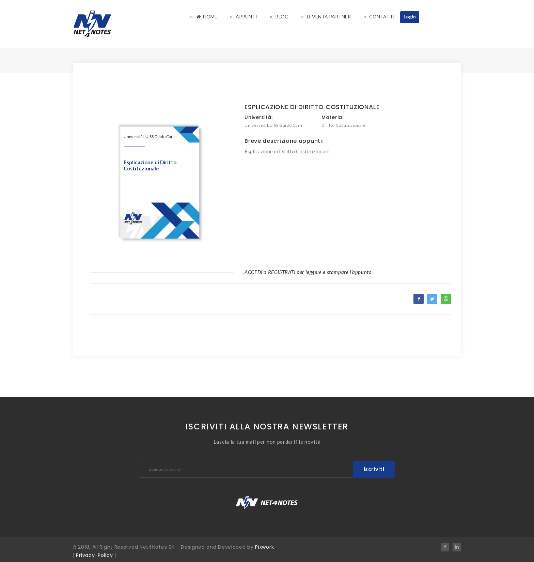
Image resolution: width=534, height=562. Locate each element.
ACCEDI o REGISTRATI (270, 272)
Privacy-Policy (94, 555)
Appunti (246, 16)
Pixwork (264, 547)
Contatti (382, 16)
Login (410, 16)
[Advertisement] (348, 202)
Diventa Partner (329, 16)
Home (206, 16)
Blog (282, 16)
